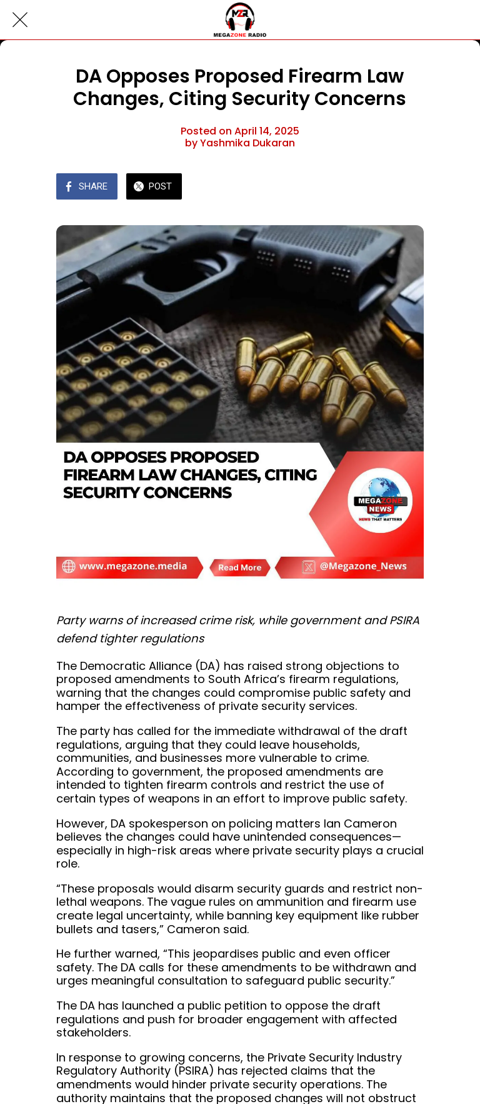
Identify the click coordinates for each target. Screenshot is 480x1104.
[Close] (20, 20)
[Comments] (409, 188)
